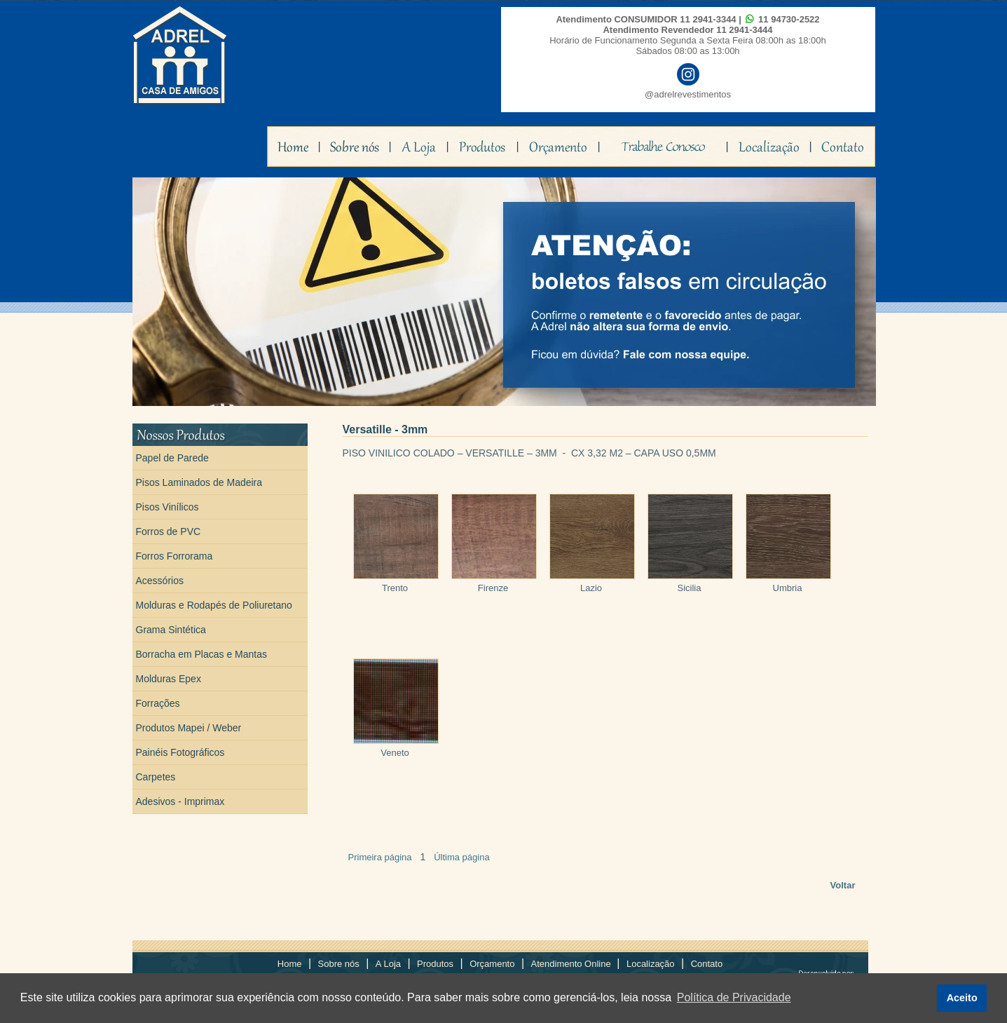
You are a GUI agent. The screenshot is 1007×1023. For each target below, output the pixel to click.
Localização (650, 963)
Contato (707, 963)
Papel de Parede (172, 457)
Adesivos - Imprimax (180, 801)
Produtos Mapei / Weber (189, 727)
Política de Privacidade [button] (734, 997)
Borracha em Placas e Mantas (202, 654)
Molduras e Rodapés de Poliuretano (214, 605)
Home (290, 963)
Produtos (435, 963)
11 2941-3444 (744, 30)
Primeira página (380, 857)
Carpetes (156, 777)
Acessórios (160, 580)
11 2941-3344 (708, 19)
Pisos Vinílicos (167, 507)
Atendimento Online (572, 963)
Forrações (158, 703)
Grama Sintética (171, 629)
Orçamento (492, 963)
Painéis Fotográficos (180, 752)
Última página (462, 857)
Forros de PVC (168, 531)
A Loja (388, 963)
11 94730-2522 (788, 19)
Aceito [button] (962, 997)
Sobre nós (338, 963)
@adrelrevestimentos (688, 94)
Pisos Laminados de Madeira (199, 482)
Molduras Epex (168, 678)
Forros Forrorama (174, 556)
